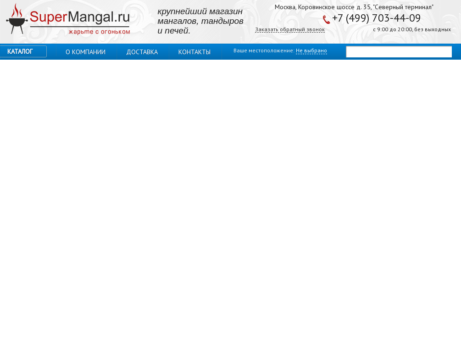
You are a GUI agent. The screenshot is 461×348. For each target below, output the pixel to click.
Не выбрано (311, 50)
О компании (86, 52)
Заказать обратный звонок (290, 30)
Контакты (194, 52)
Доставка (142, 52)
